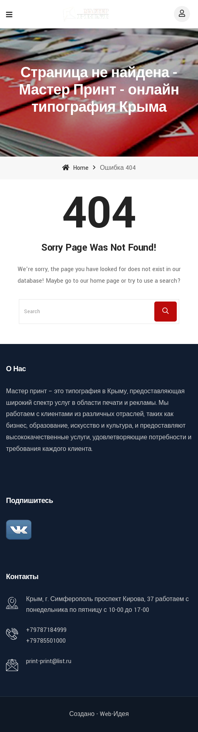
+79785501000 (46, 641)
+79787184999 (46, 630)
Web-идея (114, 714)
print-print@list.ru (48, 661)
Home (75, 168)
